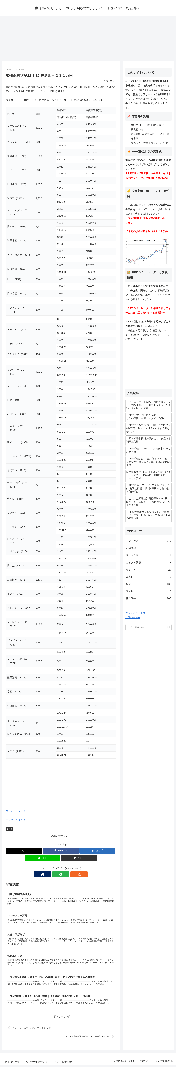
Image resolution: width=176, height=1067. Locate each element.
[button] (79, 858)
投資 (9, 829)
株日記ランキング (16, 811)
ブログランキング (16, 820)
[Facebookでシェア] (61, 851)
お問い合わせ (132, 617)
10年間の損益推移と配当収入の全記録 (146, 231)
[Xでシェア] (24, 851)
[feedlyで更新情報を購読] (61, 874)
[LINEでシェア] (42, 858)
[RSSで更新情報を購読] (67, 874)
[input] (148, 627)
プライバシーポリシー (137, 613)
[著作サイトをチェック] (54, 874)
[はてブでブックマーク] (97, 851)
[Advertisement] (88, 38)
